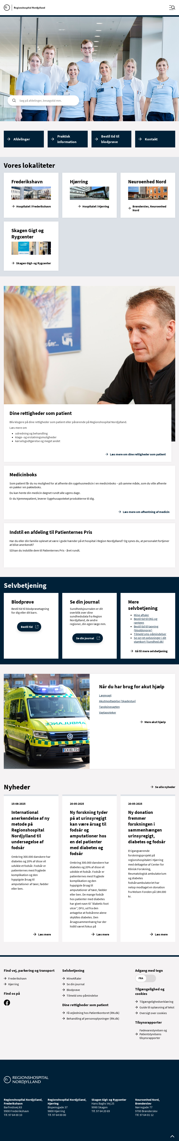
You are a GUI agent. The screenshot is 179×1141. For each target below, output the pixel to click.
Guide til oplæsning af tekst (157, 1007)
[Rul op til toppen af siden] (172, 1136)
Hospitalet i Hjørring (95, 206)
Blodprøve (73, 990)
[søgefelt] (43, 100)
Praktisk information (66, 139)
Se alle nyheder (165, 787)
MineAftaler (74, 978)
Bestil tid (27, 627)
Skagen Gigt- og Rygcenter (33, 263)
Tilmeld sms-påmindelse (82, 995)
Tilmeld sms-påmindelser (150, 634)
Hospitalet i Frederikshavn (33, 206)
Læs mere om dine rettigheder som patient (138, 454)
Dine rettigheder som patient (85, 1005)
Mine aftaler (141, 615)
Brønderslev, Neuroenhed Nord (149, 208)
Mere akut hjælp (155, 722)
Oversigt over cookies (153, 1013)
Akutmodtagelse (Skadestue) (117, 701)
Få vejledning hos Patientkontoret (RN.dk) (93, 1013)
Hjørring (13, 984)
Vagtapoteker (107, 712)
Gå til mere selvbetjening (151, 651)
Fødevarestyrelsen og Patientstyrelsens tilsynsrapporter (153, 1034)
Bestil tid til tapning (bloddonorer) (146, 628)
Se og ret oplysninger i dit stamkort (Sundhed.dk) (150, 639)
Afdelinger (21, 139)
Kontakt (151, 139)
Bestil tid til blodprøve (110, 139)
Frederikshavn (17, 978)
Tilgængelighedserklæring (156, 1001)
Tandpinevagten (109, 707)
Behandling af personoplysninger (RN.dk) (93, 1018)
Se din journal (85, 638)
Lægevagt (105, 695)
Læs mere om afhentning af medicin (146, 512)
